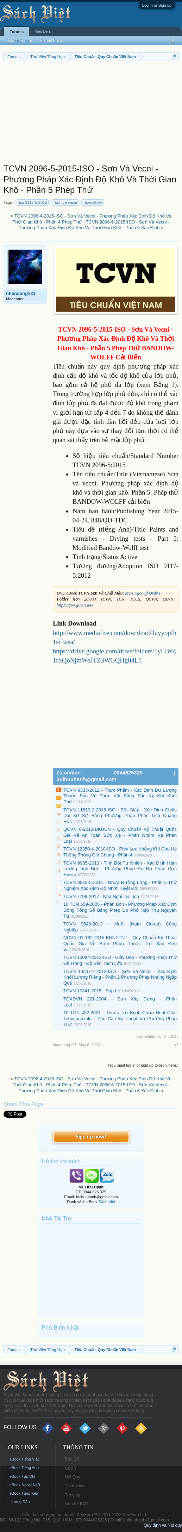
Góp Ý (71, 1468)
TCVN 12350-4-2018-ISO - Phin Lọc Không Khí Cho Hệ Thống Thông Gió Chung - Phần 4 (120, 852)
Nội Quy (72, 1477)
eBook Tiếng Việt (24, 1459)
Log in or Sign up (156, 5)
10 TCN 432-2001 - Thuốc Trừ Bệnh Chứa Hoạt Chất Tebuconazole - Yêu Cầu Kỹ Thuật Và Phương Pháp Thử (120, 1018)
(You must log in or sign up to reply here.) (143, 1065)
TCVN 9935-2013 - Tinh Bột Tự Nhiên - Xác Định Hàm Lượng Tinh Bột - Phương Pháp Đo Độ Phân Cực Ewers (120, 868)
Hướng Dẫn (20, 1502)
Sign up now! (91, 1136)
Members (42, 31)
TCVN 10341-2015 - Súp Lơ (91, 990)
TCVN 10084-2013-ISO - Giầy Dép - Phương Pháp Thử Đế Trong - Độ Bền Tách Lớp (120, 960)
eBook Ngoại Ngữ (25, 1485)
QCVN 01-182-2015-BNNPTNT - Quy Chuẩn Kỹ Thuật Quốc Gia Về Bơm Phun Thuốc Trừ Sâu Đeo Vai (120, 943)
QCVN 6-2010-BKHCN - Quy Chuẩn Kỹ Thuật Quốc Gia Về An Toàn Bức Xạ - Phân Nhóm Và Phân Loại (120, 835)
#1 (176, 1045)
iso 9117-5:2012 (32, 202)
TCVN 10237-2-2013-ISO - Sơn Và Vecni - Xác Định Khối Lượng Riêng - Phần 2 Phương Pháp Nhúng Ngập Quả (120, 977)
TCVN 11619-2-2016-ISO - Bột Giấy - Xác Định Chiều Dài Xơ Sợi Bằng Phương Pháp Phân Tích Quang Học (120, 815)
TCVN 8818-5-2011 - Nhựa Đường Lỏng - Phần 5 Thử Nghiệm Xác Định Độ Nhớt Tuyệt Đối (120, 885)
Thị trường (74, 1485)
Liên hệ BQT (77, 1503)
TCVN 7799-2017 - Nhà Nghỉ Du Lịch (101, 896)
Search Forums (19, 40)
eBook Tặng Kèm (24, 1493)
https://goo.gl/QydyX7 (143, 593)
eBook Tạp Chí (22, 1476)
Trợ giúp (72, 1495)
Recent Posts (51, 40)
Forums (17, 32)
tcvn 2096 (92, 202)
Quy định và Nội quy (163, 1525)
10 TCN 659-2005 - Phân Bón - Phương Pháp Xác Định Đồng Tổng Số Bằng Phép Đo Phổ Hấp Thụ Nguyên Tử (120, 910)
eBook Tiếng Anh (24, 1467)
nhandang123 (21, 293)
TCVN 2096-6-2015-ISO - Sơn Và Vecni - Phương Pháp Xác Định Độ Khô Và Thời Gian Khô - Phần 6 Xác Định (93, 225)
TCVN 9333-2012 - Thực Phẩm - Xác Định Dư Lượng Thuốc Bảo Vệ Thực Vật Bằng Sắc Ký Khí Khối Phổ (120, 795)
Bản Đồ (72, 1459)
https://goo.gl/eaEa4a (75, 605)
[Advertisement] (91, 114)
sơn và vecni (65, 202)
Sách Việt (107, 1202)
